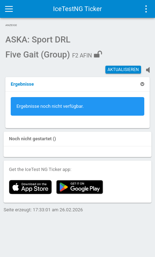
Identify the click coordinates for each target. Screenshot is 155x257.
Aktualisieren (123, 69)
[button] (22, 84)
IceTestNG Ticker (77, 8)
